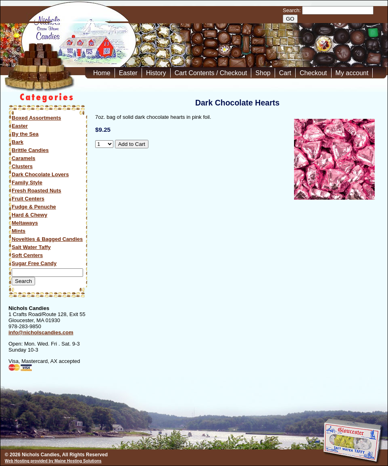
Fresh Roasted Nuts (36, 191)
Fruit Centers (28, 199)
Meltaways (25, 223)
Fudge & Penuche (34, 207)
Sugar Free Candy (34, 263)
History (156, 73)
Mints (18, 231)
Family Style (27, 182)
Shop (262, 73)
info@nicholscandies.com (40, 332)
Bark (17, 142)
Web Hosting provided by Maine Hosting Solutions (53, 461)
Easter (128, 73)
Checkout (313, 73)
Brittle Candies (30, 150)
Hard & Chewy (29, 215)
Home (102, 73)
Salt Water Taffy (31, 247)
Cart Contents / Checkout (211, 73)
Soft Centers (27, 255)
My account (352, 73)
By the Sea (25, 134)
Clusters (22, 166)
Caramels (23, 158)
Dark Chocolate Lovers (40, 174)
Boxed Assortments (36, 118)
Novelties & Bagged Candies (47, 239)
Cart (285, 73)
